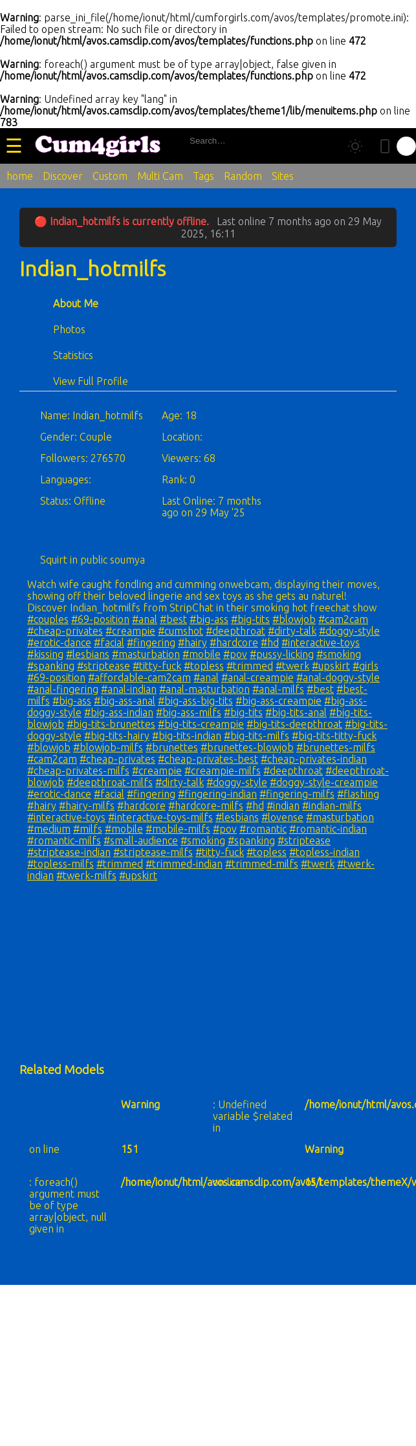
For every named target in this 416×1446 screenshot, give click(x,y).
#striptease (103, 666)
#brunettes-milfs (335, 747)
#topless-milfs (60, 864)
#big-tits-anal (296, 712)
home (19, 176)
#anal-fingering (62, 689)
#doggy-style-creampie (324, 782)
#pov (235, 654)
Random (243, 176)
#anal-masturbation (204, 689)
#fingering (151, 642)
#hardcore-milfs (205, 805)
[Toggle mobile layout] (385, 146)
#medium (49, 829)
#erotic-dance (59, 642)
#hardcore (234, 642)
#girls (365, 666)
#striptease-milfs (153, 852)
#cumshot (180, 631)
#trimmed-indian (184, 864)
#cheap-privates (65, 631)
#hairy (192, 642)
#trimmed (249, 666)
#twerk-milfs (86, 875)
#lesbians (87, 654)
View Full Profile (90, 381)
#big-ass (209, 619)
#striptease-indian (69, 852)
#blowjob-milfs (108, 747)
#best (173, 619)
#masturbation (146, 654)
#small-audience (141, 840)
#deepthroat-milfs (110, 782)
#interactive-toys (320, 642)
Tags (203, 176)
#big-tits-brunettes (111, 724)
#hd (270, 642)
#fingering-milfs (296, 794)
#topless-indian (324, 852)
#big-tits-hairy (116, 735)
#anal (144, 619)
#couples (48, 619)
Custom (110, 176)
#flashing (358, 794)
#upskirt (331, 666)
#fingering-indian (217, 794)
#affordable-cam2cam (139, 677)
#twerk (292, 666)
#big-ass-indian (118, 712)
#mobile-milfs (178, 829)
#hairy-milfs (87, 805)
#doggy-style (349, 631)
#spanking (50, 666)
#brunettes (172, 747)
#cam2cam (343, 619)
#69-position (100, 619)
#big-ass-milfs (188, 712)
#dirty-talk (292, 631)
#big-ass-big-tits (195, 701)
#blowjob (294, 619)
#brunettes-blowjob (247, 747)
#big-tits (250, 619)
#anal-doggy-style (338, 677)
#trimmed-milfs (261, 864)
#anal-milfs (278, 689)
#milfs (87, 829)
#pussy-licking (282, 654)
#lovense (282, 817)
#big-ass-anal (124, 701)
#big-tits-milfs (256, 735)
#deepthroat (235, 631)
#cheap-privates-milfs (78, 770)
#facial (109, 642)
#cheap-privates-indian (314, 759)
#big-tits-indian (186, 735)
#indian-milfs (332, 805)
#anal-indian (129, 689)
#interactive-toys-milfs (160, 817)
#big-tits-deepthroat (294, 724)
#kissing (45, 654)
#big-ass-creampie (278, 701)
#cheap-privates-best (208, 759)
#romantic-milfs (64, 840)
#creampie (130, 631)
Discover (63, 176)
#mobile (201, 654)
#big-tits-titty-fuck (334, 735)
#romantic (263, 829)
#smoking (338, 654)
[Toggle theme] (355, 146)
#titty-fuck (157, 666)
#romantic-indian (328, 829)
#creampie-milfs (222, 770)
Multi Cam (160, 176)
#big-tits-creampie (201, 724)
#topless (204, 666)
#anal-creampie (257, 677)
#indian (283, 805)
